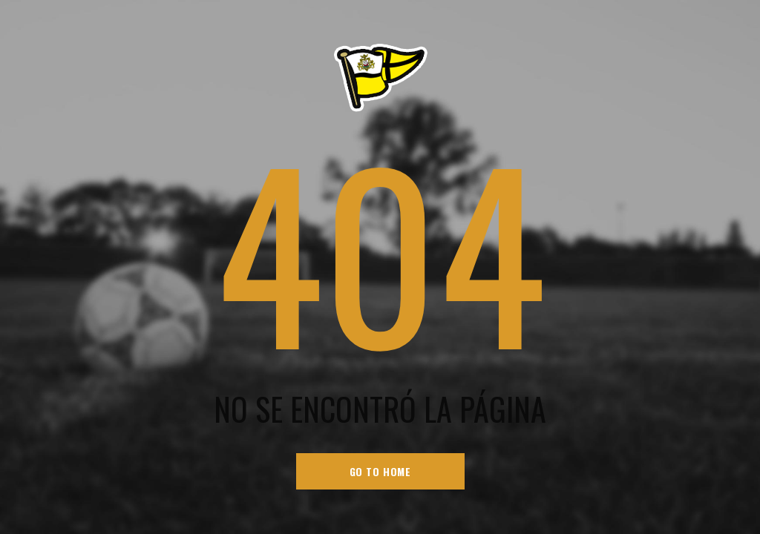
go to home (380, 471)
